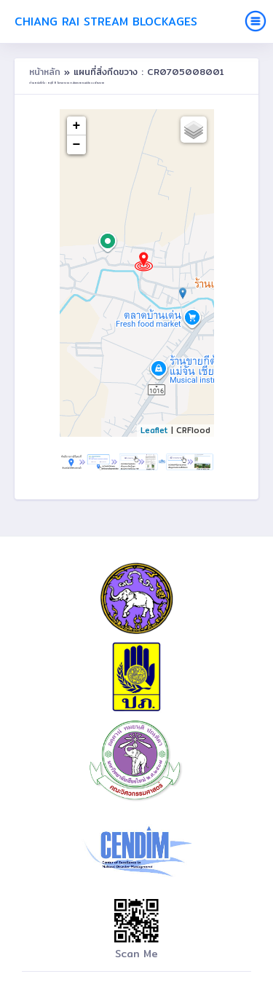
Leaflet (154, 430)
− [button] (77, 145)
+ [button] (77, 126)
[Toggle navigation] (255, 21)
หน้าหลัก (46, 72)
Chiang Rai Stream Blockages (106, 21)
